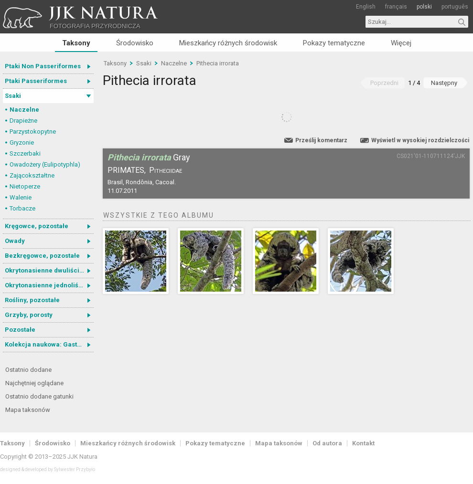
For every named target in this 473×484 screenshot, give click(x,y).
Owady (15, 240)
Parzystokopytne (33, 131)
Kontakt (363, 443)
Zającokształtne (32, 175)
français (396, 6)
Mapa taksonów (27, 409)
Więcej (401, 43)
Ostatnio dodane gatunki (39, 396)
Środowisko (134, 43)
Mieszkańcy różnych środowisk (228, 43)
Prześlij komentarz (321, 140)
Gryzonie (22, 142)
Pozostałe (20, 329)
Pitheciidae (165, 170)
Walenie (21, 197)
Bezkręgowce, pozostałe (42, 255)
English (366, 6)
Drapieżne (23, 120)
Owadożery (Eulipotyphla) (45, 164)
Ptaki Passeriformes (36, 80)
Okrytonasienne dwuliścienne (49, 270)
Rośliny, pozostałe (32, 300)
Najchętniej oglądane (34, 383)
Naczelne (24, 109)
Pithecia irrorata (217, 63)
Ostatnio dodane (28, 369)
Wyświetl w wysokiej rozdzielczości (420, 140)
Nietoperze (25, 186)
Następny (444, 82)
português (454, 6)
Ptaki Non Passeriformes (43, 66)
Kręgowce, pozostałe (36, 226)
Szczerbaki (25, 153)
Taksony (76, 43)
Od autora (327, 443)
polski (424, 6)
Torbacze (22, 208)
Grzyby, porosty (29, 314)
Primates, (127, 170)
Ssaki (13, 95)
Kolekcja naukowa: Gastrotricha (49, 344)
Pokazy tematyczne (334, 43)
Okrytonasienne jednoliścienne (49, 285)
